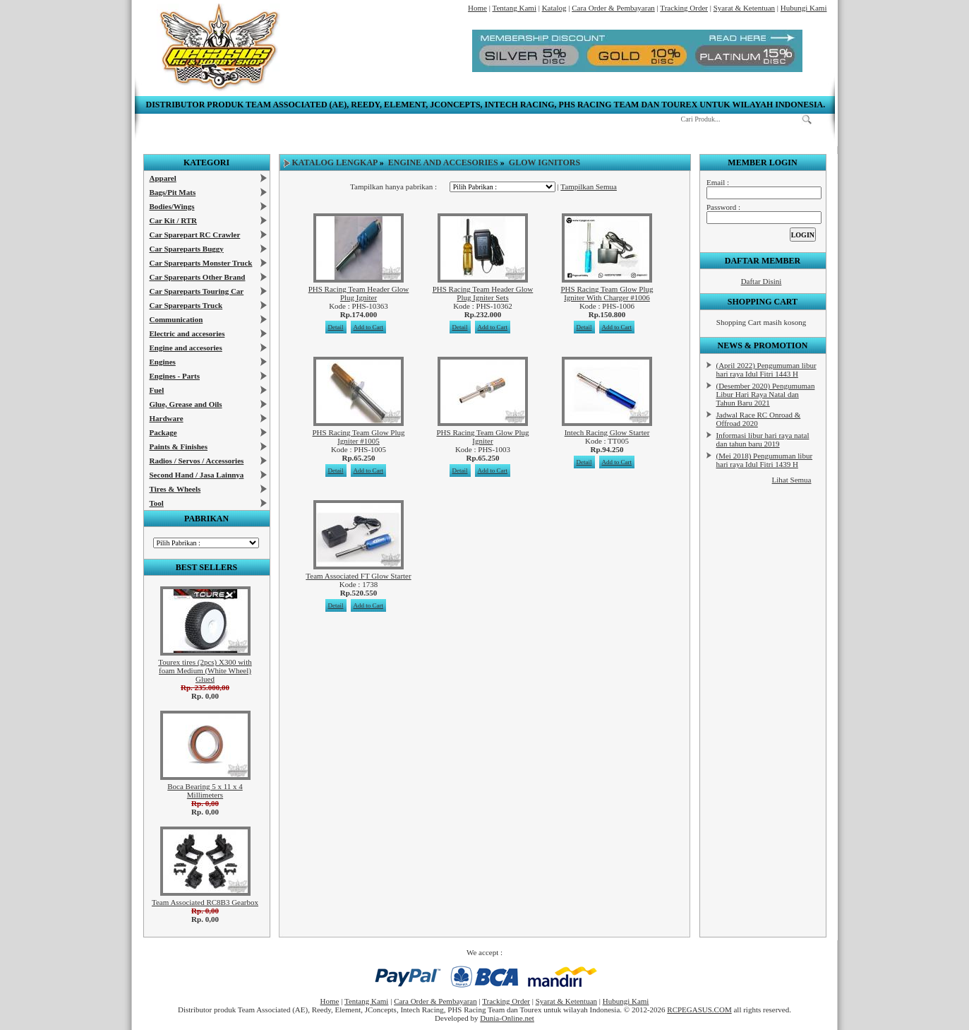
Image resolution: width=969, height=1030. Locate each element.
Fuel (157, 390)
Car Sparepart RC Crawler (195, 234)
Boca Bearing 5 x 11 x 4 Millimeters (205, 790)
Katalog (554, 8)
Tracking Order (684, 8)
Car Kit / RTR (174, 220)
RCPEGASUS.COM (699, 1009)
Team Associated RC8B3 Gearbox (205, 902)
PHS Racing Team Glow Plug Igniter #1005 (358, 436)
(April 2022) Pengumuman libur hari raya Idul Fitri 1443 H (766, 369)
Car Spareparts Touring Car (197, 291)
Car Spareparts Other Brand (198, 277)
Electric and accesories (187, 333)
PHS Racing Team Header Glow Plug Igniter (358, 293)
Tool (157, 503)
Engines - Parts (175, 376)
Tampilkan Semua (588, 186)
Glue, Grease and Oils (186, 404)
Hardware (166, 418)
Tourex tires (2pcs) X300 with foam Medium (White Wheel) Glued (204, 670)
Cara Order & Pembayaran (613, 8)
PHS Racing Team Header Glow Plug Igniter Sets (483, 293)
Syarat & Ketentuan (744, 8)
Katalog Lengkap (335, 162)
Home (477, 8)
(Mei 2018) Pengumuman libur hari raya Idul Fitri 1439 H (764, 459)
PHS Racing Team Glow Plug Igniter (482, 436)
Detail (336, 327)
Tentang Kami (514, 8)
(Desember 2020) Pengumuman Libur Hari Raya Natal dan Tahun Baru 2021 (765, 394)
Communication (176, 319)
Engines (163, 361)
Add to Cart (369, 327)
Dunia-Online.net (507, 1018)
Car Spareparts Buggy (187, 248)
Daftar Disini (761, 281)
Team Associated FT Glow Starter (358, 576)
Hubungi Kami (804, 8)
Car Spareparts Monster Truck (201, 263)
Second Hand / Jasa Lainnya (197, 474)
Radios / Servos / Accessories (197, 460)
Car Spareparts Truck (186, 305)
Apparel (163, 178)
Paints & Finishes (179, 446)
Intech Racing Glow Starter (607, 432)
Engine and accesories (186, 347)
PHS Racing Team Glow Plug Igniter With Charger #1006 (606, 293)
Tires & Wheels (175, 489)
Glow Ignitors (544, 162)
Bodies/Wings (172, 206)
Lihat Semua (792, 479)
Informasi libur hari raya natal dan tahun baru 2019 (762, 439)
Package (163, 432)
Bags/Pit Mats (173, 192)
